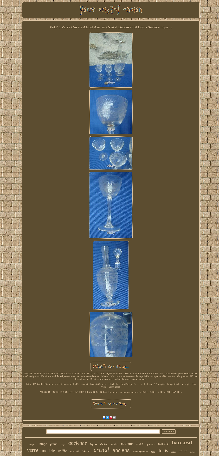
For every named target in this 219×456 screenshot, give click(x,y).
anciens (121, 450)
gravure (150, 444)
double (103, 444)
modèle (140, 444)
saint (182, 451)
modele (48, 450)
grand (53, 444)
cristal (101, 449)
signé (173, 452)
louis (163, 450)
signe (192, 452)
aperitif (74, 451)
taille (62, 451)
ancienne (77, 443)
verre (32, 450)
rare (153, 452)
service (114, 444)
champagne (140, 451)
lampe (43, 444)
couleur (127, 443)
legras (93, 444)
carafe (163, 443)
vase (86, 450)
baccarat (182, 442)
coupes (32, 444)
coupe (63, 445)
